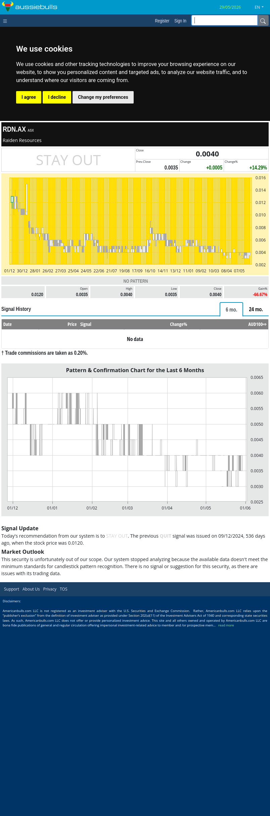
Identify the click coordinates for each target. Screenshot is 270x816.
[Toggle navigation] (6, 20)
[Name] (263, 20)
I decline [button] (57, 97)
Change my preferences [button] (103, 97)
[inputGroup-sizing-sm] (224, 20)
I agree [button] (28, 97)
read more (226, 625)
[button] (262, 7)
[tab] (231, 309)
